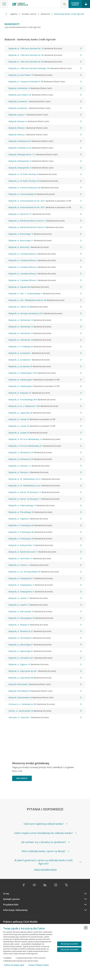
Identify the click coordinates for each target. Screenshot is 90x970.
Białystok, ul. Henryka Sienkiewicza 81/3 (45, 313)
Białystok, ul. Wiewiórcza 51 (45, 631)
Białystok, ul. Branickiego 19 (45, 234)
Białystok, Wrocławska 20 (45, 691)
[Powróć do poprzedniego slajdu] (75, 790)
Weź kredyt (22, 778)
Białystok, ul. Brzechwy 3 (45, 247)
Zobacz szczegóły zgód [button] (14, 965)
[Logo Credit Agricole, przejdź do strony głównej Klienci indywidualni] (20, 4)
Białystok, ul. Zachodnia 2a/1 (45, 658)
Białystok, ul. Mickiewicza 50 (45, 452)
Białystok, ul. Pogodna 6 (45, 518)
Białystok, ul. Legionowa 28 (45, 412)
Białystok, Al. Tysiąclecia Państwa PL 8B (45, 81)
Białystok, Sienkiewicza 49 (45, 141)
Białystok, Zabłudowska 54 (45, 697)
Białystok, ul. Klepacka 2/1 (45, 393)
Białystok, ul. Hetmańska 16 (45, 333)
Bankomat (45, 14)
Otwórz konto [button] (75, 4)
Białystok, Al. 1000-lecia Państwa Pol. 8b (45, 55)
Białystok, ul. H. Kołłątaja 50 (45, 346)
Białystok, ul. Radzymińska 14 (45, 545)
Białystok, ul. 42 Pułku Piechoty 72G (45, 181)
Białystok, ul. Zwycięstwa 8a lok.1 (45, 671)
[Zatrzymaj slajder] (79, 790)
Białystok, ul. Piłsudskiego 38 (45, 512)
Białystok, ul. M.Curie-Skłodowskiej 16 (45, 439)
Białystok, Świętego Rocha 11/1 (45, 154)
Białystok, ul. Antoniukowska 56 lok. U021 (45, 201)
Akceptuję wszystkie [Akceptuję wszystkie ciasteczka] (69, 944)
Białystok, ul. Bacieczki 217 (45, 214)
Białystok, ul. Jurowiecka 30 (45, 366)
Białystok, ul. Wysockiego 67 (45, 644)
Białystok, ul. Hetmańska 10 (45, 320)
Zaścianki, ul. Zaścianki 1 (45, 717)
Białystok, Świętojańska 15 (45, 161)
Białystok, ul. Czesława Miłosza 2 (45, 254)
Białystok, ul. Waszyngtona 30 (45, 618)
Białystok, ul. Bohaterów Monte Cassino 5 (45, 227)
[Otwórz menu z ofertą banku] (4, 4)
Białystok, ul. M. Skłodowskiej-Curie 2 (45, 479)
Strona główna (11, 14)
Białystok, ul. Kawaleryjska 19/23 (45, 373)
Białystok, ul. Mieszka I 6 (45, 472)
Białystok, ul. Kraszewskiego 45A (45, 399)
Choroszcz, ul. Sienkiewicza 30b (45, 704)
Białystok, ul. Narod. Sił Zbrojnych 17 (45, 499)
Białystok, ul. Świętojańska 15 (45, 578)
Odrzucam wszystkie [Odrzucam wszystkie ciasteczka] (69, 949)
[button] (86, 928)
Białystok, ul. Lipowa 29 (45, 419)
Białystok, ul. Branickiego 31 (45, 240)
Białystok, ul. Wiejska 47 (45, 624)
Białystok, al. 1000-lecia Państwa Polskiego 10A (45, 68)
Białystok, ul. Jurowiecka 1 (45, 353)
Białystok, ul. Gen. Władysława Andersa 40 (45, 300)
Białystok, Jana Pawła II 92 (45, 94)
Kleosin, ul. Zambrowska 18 (45, 711)
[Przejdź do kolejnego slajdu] (84, 790)
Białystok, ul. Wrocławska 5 (45, 638)
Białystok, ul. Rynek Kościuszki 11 (45, 552)
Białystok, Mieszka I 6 (45, 121)
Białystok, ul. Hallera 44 (45, 306)
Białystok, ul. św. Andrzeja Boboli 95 (45, 571)
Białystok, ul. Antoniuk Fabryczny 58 (45, 187)
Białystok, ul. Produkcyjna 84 (45, 525)
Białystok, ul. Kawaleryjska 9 (45, 379)
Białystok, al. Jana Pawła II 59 (45, 75)
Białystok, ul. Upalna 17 (45, 598)
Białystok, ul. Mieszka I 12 (45, 465)
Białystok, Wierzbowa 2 (45, 684)
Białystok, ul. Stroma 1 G (45, 565)
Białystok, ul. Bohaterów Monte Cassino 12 (45, 220)
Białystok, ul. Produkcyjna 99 (45, 538)
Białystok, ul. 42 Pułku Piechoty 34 (45, 174)
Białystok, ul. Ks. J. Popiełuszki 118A (45, 406)
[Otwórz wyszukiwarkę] (64, 4)
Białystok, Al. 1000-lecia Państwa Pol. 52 (45, 48)
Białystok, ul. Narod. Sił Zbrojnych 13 (45, 492)
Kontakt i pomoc (29, 14)
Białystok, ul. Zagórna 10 (45, 664)
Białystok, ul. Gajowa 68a (45, 287)
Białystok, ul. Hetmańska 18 (45, 340)
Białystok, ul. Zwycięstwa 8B (45, 677)
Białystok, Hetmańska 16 (45, 88)
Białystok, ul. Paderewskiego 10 (45, 505)
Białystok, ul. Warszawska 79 (45, 611)
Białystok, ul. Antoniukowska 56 (45, 194)
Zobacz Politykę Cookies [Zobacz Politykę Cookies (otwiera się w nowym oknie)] (38, 965)
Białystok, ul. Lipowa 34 (45, 432)
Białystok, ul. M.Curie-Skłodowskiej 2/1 (45, 446)
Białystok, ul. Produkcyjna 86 (45, 532)
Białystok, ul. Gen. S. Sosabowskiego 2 (45, 293)
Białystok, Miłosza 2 (45, 128)
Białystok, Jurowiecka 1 (45, 101)
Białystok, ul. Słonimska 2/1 (45, 558)
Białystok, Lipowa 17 (45, 114)
